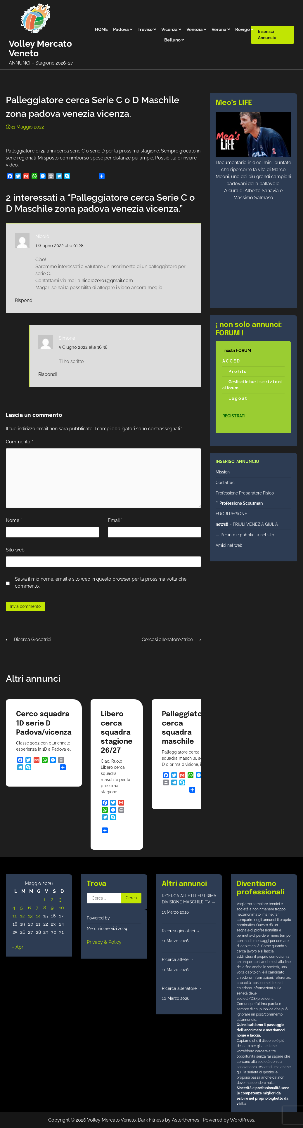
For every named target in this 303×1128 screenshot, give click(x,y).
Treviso (145, 29)
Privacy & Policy (104, 942)
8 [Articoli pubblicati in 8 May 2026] (44, 907)
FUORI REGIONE (231, 513)
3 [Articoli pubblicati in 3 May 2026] (60, 899)
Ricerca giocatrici (181, 931)
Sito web (15, 550)
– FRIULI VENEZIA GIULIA (247, 524)
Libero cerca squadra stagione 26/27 (117, 732)
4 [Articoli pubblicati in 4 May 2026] (14, 907)
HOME (101, 29)
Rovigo (242, 29)
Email (115, 520)
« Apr (17, 947)
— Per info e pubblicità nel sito (245, 534)
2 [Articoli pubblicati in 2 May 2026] (52, 899)
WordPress (242, 1120)
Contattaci (226, 482)
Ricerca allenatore (182, 988)
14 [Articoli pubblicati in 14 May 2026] (38, 916)
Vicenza (169, 29)
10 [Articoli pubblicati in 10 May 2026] (61, 907)
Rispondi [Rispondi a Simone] (47, 374)
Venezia (194, 29)
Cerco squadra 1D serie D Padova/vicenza (44, 723)
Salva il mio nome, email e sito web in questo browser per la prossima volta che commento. (100, 582)
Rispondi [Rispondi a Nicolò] (24, 300)
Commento (19, 442)
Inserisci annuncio (267, 34)
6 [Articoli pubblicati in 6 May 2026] (29, 907)
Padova (121, 29)
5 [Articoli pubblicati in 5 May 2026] (21, 907)
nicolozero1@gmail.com (107, 280)
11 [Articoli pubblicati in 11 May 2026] (15, 916)
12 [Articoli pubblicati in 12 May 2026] (22, 916)
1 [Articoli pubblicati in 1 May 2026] (44, 899)
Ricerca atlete (178, 959)
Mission (223, 472)
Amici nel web (229, 545)
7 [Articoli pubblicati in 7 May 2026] (37, 907)
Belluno (172, 40)
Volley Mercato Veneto (40, 48)
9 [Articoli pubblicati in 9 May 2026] (52, 907)
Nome (14, 520)
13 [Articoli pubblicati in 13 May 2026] (30, 916)
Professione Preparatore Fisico (245, 493)
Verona (219, 29)
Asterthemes (185, 1120)
